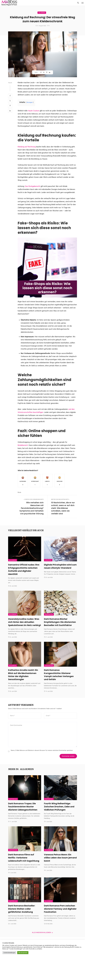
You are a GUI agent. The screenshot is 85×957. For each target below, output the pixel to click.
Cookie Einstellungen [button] (9, 952)
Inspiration (49, 614)
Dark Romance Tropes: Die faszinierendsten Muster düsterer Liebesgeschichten (22, 806)
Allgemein (42, 12)
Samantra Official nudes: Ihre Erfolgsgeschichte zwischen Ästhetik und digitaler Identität (23, 569)
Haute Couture (33, 111)
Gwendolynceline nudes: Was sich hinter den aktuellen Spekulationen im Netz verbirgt (24, 622)
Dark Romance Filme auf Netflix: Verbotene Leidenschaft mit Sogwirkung (23, 857)
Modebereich (23, 445)
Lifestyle (48, 560)
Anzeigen (30, 102)
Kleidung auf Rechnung (27, 147)
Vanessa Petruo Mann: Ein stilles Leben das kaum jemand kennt (60, 857)
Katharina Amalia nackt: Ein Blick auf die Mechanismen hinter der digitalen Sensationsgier (23, 675)
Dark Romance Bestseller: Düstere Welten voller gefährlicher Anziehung (21, 908)
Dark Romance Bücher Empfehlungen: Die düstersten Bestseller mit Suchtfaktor (60, 622)
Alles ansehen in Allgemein (42, 932)
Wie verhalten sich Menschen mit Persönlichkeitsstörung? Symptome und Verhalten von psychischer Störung (32, 508)
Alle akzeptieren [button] (22, 952)
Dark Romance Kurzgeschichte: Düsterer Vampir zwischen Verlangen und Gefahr (59, 675)
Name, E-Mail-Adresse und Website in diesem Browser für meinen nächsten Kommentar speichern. (42, 750)
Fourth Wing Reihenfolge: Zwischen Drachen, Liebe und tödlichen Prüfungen (59, 806)
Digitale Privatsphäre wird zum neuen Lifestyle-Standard (60, 566)
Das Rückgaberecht (32, 186)
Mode (19, 492)
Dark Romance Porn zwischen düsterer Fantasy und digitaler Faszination (60, 908)
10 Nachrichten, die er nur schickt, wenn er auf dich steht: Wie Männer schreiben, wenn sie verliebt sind (63, 508)
